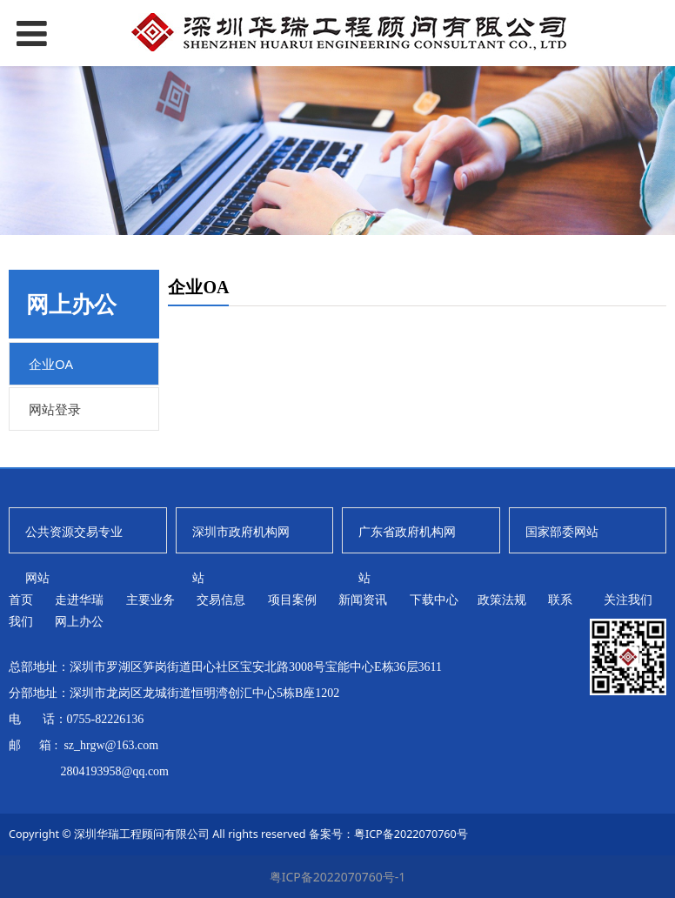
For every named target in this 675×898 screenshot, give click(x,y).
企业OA (51, 363)
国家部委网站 (561, 531)
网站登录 (55, 409)
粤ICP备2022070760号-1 (338, 876)
